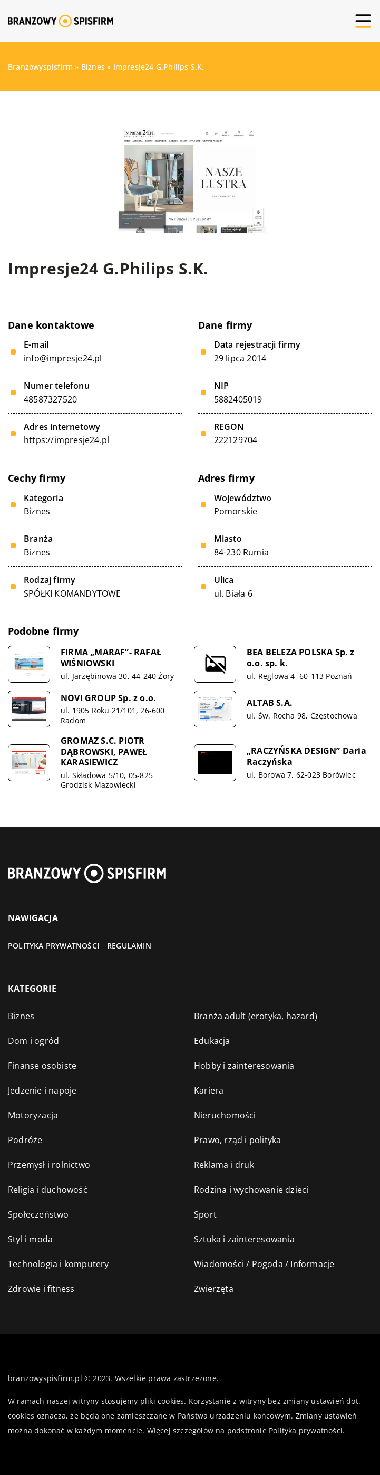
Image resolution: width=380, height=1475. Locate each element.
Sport (205, 1214)
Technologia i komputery (58, 1264)
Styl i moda (30, 1239)
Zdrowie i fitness (41, 1289)
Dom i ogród (33, 1041)
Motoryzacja (33, 1115)
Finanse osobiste (42, 1065)
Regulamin (129, 946)
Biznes (37, 511)
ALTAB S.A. (270, 702)
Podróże (25, 1140)
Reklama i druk (224, 1165)
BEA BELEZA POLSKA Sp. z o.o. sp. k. (301, 658)
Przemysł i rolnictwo (49, 1165)
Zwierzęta (213, 1289)
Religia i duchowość (47, 1189)
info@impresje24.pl (63, 358)
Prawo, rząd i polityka (237, 1140)
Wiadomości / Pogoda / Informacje (264, 1264)
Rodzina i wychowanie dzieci (251, 1189)
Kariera (208, 1090)
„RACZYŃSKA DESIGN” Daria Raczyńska (306, 756)
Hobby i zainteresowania (244, 1065)
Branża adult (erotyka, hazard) (255, 1016)
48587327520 (50, 399)
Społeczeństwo (38, 1214)
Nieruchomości (225, 1115)
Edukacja (212, 1041)
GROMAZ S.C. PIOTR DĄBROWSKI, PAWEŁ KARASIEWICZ (104, 751)
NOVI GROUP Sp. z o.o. (108, 698)
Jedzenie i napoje (42, 1090)
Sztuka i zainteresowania (244, 1239)
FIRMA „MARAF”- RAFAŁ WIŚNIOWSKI (111, 658)
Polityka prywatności (53, 946)
